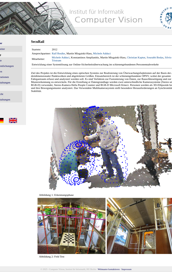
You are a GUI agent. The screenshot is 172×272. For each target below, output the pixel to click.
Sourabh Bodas (155, 57)
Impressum (127, 269)
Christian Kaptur (136, 57)
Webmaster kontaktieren (109, 269)
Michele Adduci (102, 53)
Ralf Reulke (58, 53)
